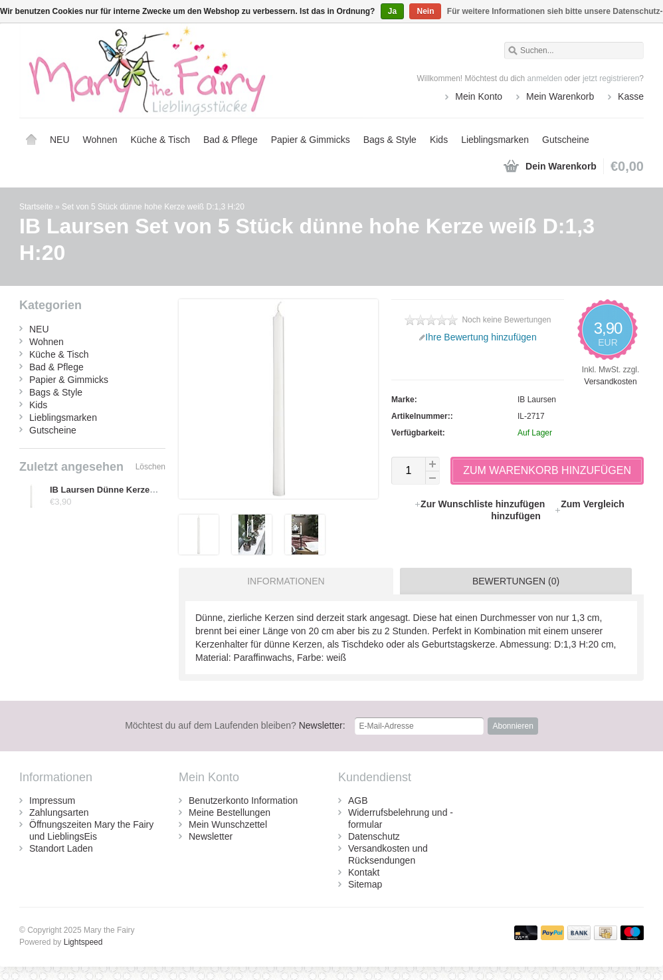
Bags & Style (390, 139)
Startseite (31, 139)
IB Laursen (537, 399)
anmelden (545, 78)
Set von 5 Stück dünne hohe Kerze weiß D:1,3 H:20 (153, 206)
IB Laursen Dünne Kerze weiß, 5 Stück (128, 490)
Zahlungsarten (59, 812)
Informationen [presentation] (285, 581)
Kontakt (363, 872)
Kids (439, 139)
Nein (425, 11)
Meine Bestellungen (229, 812)
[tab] (282, 581)
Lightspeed (83, 942)
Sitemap (365, 884)
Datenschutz (374, 836)
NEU (60, 139)
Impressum (52, 800)
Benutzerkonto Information (243, 800)
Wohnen (100, 139)
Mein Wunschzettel (228, 824)
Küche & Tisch (160, 139)
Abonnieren (512, 726)
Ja (392, 11)
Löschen (150, 466)
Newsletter (211, 836)
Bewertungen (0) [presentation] (515, 581)
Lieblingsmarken (495, 139)
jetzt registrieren (611, 78)
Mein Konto (478, 96)
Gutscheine (565, 139)
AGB (358, 800)
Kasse (631, 96)
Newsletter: (235, 725)
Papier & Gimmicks (310, 139)
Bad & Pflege (230, 139)
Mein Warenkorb (560, 96)
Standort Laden (61, 848)
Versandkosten (610, 381)
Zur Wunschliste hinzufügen (480, 504)
